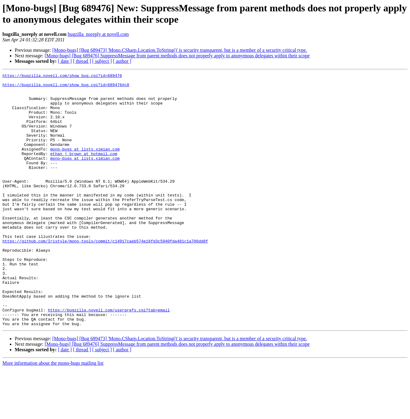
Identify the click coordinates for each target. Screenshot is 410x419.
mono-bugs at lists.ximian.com (85, 164)
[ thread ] (82, 61)
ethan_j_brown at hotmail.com (83, 170)
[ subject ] (102, 61)
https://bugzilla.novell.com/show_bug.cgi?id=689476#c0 (65, 87)
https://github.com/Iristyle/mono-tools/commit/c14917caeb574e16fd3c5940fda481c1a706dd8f (105, 275)
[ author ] (122, 61)
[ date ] (65, 61)
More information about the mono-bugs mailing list (53, 413)
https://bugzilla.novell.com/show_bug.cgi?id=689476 (62, 76)
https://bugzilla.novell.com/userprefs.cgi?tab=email (109, 357)
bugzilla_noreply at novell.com (98, 34)
